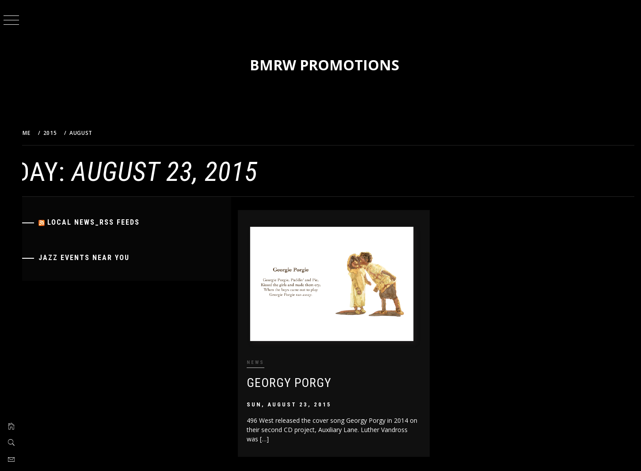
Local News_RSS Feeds (108, 222)
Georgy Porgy (298, 379)
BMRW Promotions (331, 64)
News (265, 359)
